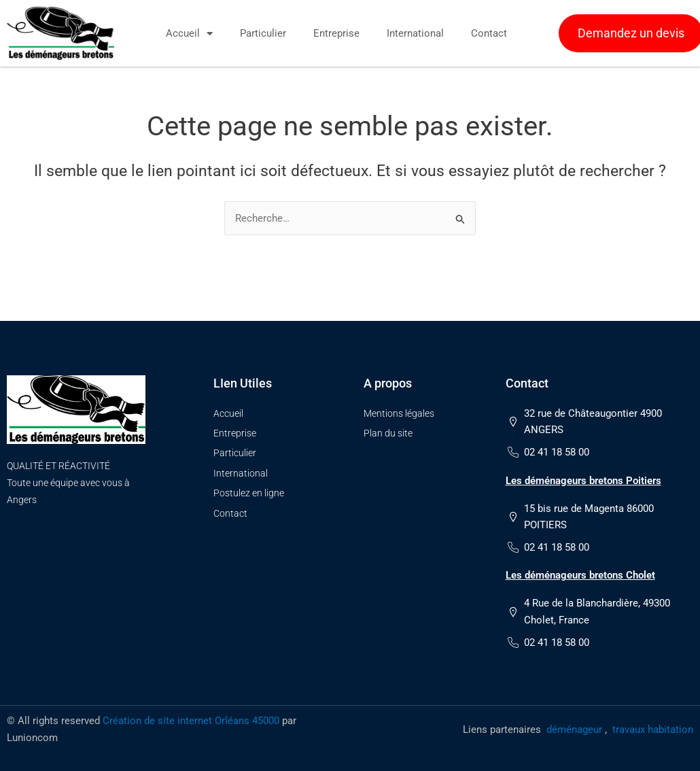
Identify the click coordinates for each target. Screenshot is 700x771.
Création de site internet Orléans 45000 (191, 721)
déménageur (574, 729)
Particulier (263, 33)
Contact (489, 33)
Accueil (189, 34)
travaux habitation (652, 729)
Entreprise (336, 33)
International (415, 33)
